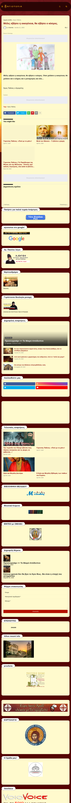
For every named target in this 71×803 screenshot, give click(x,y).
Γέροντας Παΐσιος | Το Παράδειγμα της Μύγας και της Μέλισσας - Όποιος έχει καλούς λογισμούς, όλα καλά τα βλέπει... (18, 165)
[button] (2, 6)
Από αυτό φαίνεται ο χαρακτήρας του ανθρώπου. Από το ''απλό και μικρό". (39, 357)
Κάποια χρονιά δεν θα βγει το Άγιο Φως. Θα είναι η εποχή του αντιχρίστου (32, 575)
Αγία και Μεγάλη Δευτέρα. (13, 473)
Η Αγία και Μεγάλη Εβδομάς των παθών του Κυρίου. (51, 474)
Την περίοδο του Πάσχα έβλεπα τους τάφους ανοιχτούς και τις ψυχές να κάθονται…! (17, 450)
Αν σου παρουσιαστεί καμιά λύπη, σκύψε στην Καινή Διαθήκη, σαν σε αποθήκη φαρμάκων (38, 349)
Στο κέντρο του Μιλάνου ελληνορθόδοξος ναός (30, 365)
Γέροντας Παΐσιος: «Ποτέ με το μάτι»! (17, 141)
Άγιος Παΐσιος (17, 20)
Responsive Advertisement (35, 38)
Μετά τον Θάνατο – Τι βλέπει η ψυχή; (50, 141)
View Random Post (35, 217)
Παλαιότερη (63, 204)
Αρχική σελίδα (7, 20)
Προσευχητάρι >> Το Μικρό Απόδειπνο (24, 341)
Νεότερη (6, 204)
